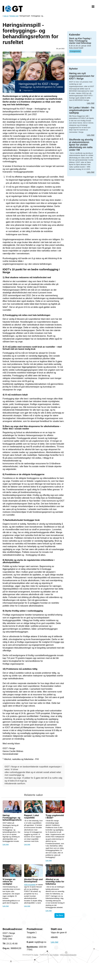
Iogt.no (6, 16)
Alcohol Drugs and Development (33, 880)
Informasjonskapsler (68, 955)
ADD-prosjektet (30, 885)
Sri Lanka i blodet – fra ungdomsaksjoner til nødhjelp (81, 110)
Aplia (36, 955)
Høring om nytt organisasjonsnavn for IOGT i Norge (81, 76)
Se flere (59, 915)
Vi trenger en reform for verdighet (9, 881)
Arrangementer (75, 51)
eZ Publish (54, 955)
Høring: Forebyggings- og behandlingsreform (12, 817)
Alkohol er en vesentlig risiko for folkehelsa (55, 881)
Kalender (74, 34)
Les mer (6, 844)
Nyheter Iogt (14, 16)
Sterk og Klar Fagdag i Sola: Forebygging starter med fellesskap (80, 40)
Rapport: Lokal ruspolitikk (31, 816)
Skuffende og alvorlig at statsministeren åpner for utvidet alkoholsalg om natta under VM (81, 144)
